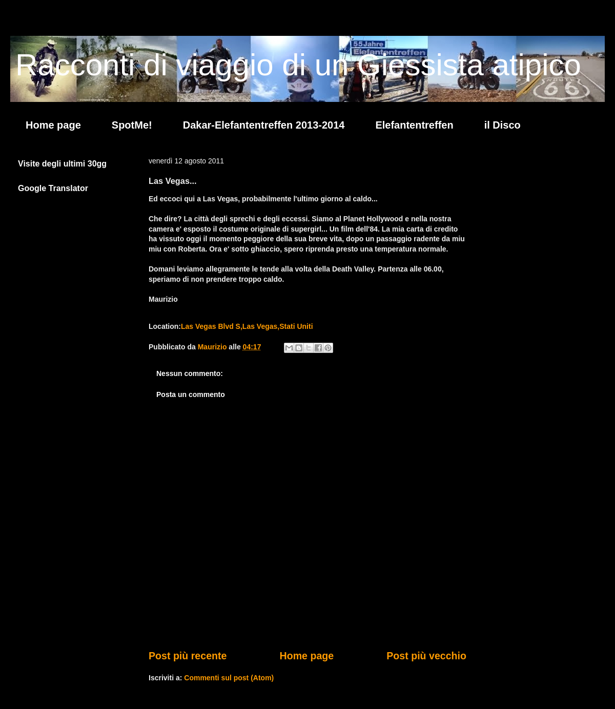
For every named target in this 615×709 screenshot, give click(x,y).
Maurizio (213, 347)
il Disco (502, 125)
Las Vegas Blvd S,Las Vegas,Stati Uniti (247, 326)
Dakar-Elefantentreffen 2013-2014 (264, 125)
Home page (53, 125)
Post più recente (188, 655)
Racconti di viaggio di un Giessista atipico (298, 65)
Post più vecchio (426, 655)
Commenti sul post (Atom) (229, 678)
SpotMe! (132, 125)
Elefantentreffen (414, 125)
